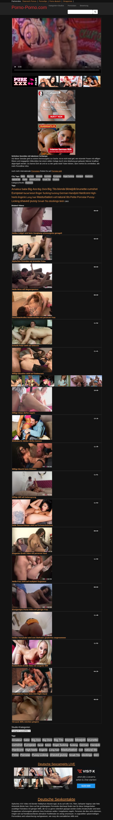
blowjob (39, 176)
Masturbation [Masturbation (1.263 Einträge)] (45, 197)
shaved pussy (34, 179)
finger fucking (68, 176)
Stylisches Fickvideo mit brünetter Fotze (29, 261)
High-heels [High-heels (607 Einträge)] (31, 749)
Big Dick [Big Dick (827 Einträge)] (42, 189)
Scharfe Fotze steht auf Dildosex (25, 346)
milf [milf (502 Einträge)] (55, 197)
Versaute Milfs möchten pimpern (25, 722)
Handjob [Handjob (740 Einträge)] (73, 193)
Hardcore (89, 176)
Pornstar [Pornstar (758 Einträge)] (82, 197)
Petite (25, 179)
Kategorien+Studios (56, 6)
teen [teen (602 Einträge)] (61, 201)
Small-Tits (46, 179)
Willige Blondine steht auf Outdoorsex (28, 374)
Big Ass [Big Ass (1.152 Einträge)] (32, 189)
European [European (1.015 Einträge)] (17, 193)
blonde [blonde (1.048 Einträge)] (61, 189)
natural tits (16, 179)
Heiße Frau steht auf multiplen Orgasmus (29, 581)
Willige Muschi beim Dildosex (24, 469)
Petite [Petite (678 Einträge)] (73, 197)
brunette (47, 176)
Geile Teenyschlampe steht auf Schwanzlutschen (32, 525)
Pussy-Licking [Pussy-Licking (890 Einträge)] (40, 754)
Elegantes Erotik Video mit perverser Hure (29, 553)
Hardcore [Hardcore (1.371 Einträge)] (84, 193)
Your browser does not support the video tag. (56, 45)
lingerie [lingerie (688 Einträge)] (22, 197)
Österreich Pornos (29, 1)
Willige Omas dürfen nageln (23, 413)
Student (56, 179)
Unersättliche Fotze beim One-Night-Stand (29, 694)
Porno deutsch (55, 1)
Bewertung (84, 6)
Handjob (79, 176)
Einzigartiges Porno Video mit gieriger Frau (30, 610)
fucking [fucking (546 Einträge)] (55, 193)
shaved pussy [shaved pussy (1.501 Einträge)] (28, 201)
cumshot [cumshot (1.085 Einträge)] (92, 189)
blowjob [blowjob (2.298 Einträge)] (71, 189)
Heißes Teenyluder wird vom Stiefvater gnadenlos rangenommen (39, 638)
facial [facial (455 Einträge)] (26, 193)
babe (23, 176)
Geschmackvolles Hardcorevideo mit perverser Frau (33, 317)
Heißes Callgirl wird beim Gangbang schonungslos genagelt (37, 233)
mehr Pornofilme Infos (20, 166)
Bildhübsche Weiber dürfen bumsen (27, 441)
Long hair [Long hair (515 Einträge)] (31, 197)
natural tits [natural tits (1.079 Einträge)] (63, 197)
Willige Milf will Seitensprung (24, 497)
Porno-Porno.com (29, 7)
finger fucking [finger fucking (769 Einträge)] (43, 193)
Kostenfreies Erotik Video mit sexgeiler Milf (30, 666)
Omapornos (67, 1)
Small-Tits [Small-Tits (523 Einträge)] (43, 201)
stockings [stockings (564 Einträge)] (54, 201)
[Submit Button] (95, 12)
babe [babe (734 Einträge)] (24, 189)
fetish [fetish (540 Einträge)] (32, 193)
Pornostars (72, 6)
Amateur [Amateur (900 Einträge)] (16, 189)
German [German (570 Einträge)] (63, 193)
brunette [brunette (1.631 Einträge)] (81, 189)
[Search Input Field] (80, 12)
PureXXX (29, 183)
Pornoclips (43, 1)
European (57, 176)
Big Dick (30, 176)
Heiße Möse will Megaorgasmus (25, 289)
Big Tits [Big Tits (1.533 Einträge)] (52, 189)
